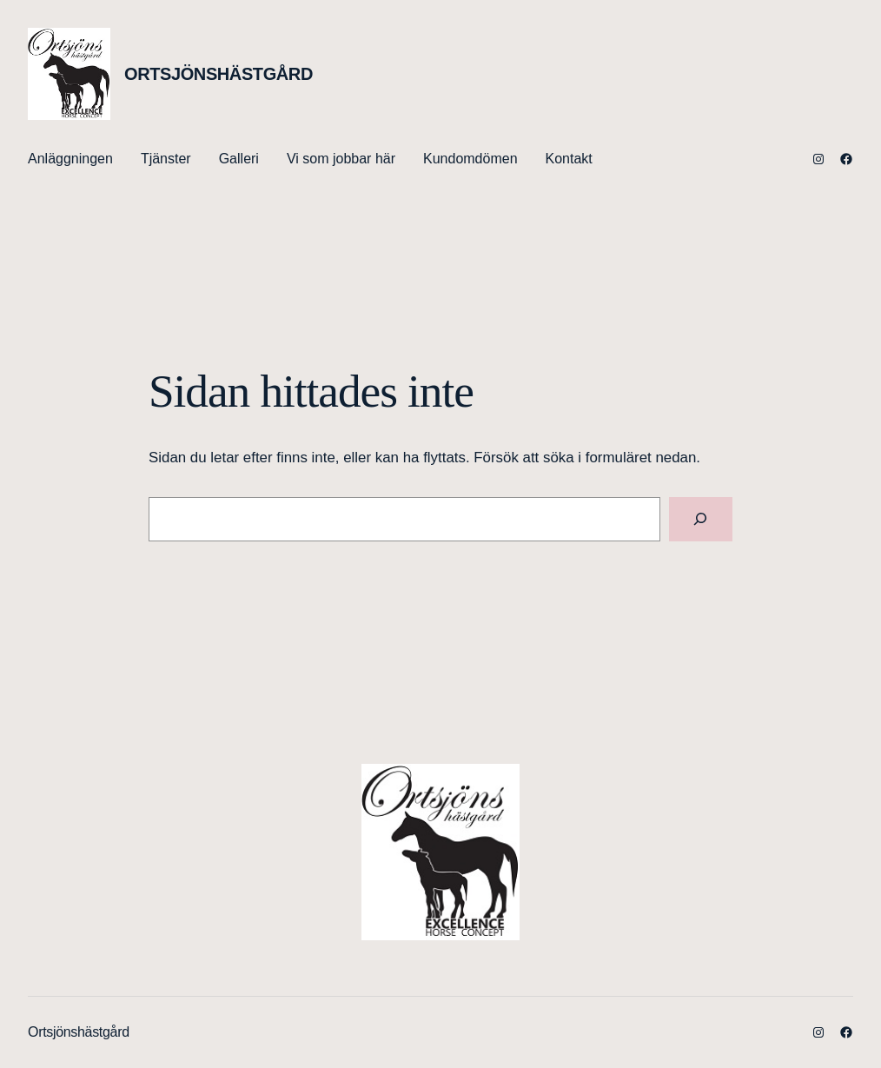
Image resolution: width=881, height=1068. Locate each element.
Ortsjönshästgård (218, 73)
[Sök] (700, 519)
